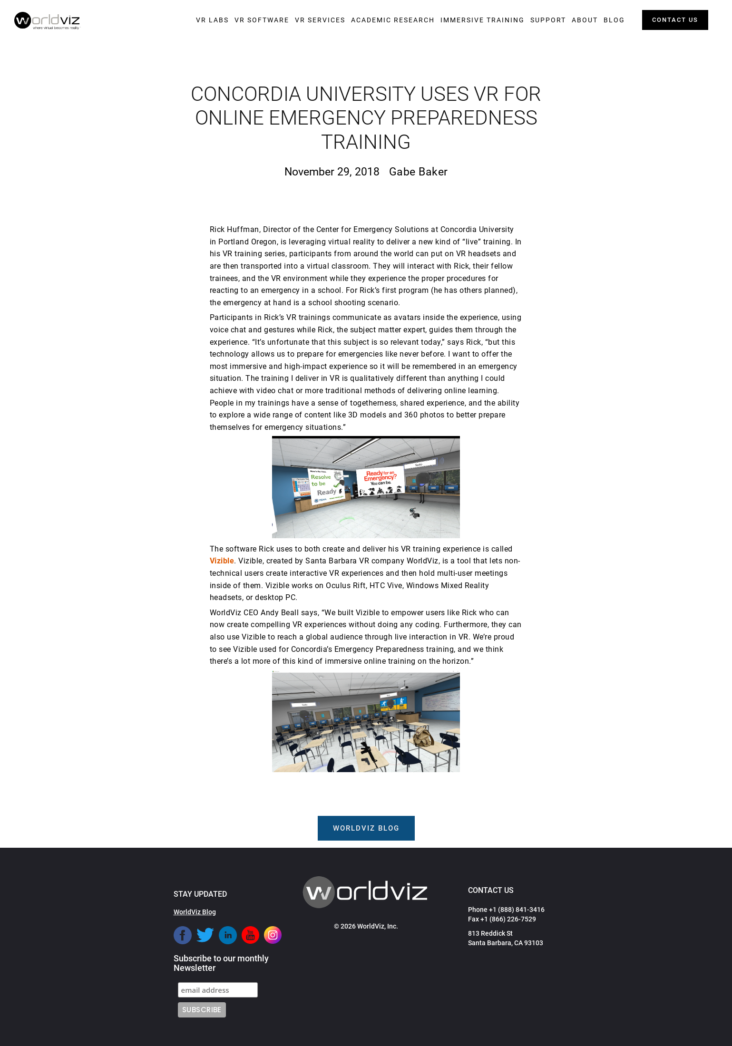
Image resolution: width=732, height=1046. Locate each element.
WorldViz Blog (195, 912)
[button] (212, 20)
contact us (675, 19)
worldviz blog (366, 828)
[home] (47, 21)
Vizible (222, 560)
